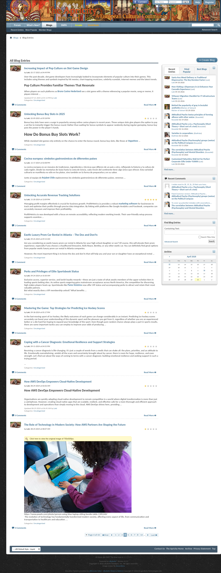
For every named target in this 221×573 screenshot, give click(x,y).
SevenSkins (120, 566)
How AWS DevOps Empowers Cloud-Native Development (58, 381)
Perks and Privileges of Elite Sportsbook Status (51, 271)
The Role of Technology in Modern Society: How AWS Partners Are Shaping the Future (75, 424)
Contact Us (160, 548)
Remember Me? (163, 6)
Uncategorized (39, 100)
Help (197, 2)
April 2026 (191, 256)
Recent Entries (17, 30)
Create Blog (207, 60)
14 (141, 534)
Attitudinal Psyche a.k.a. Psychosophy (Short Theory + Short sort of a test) (191, 125)
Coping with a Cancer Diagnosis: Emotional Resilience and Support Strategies (69, 342)
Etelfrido (197, 133)
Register (209, 2)
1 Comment (20, 186)
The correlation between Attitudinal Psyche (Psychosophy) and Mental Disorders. (191, 150)
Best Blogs (202, 69)
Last (154, 535)
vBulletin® (113, 561)
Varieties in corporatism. (182, 133)
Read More (149, 105)
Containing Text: (189, 230)
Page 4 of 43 (94, 534)
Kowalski (199, 117)
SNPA (64, 25)
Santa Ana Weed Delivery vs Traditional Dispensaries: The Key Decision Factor (189, 78)
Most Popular (31, 30)
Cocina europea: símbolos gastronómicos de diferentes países (60, 158)
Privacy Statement (202, 548)
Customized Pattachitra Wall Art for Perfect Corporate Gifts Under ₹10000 (191, 160)
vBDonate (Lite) (95, 571)
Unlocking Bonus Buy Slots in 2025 (44, 114)
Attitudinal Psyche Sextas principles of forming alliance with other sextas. (192, 115)
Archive (188, 548)
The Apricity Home (175, 548)
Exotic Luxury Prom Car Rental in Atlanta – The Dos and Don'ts (61, 234)
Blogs (49, 25)
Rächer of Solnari (188, 108)
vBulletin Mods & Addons (113, 571)
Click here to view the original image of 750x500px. (78, 438)
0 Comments (20, 105)
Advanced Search (209, 30)
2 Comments (20, 225)
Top (213, 548)
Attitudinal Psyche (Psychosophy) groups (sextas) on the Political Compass (193, 141)
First (105, 535)
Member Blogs (45, 30)
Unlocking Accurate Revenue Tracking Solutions (52, 195)
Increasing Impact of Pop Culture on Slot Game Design (56, 68)
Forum (17, 25)
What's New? (33, 25)
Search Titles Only (207, 237)
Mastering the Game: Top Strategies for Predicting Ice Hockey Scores (64, 308)
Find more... (169, 169)
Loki (55, 98)
